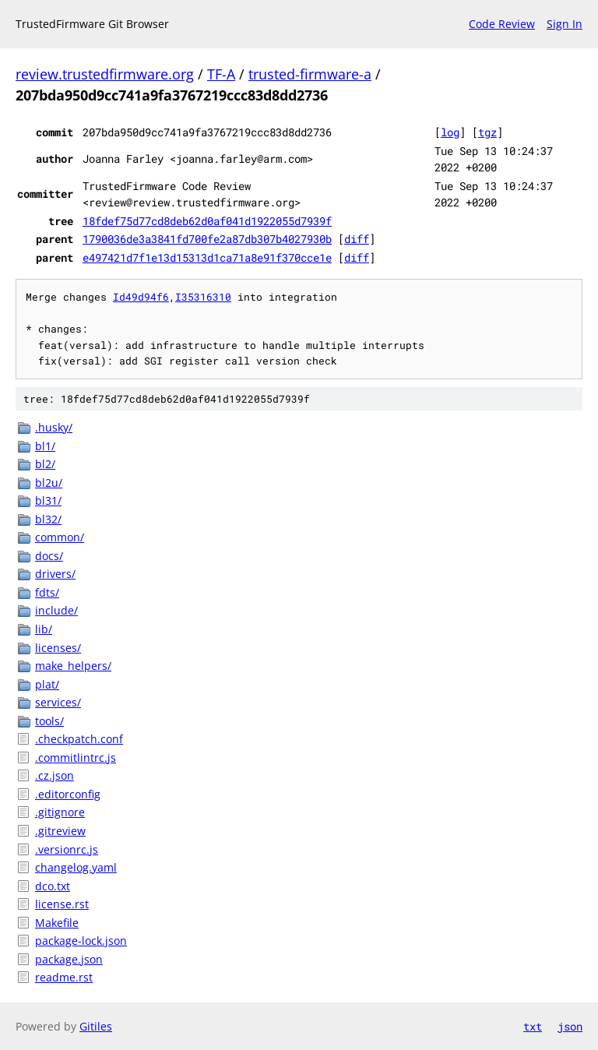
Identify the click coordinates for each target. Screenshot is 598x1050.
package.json (69, 959)
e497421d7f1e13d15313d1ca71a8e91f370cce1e (207, 257)
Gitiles (95, 1026)
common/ (59, 537)
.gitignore (60, 812)
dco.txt (52, 886)
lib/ (43, 629)
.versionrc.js (66, 849)
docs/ (49, 555)
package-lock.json (81, 940)
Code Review (502, 23)
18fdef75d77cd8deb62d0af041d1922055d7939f (207, 220)
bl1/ (45, 446)
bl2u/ (48, 482)
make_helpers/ (73, 665)
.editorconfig (67, 794)
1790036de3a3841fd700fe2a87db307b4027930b (207, 238)
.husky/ (53, 427)
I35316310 (203, 297)
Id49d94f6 (141, 297)
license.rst (62, 904)
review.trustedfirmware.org (105, 74)
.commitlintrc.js (75, 757)
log (450, 132)
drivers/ (55, 573)
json (570, 1026)
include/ (56, 610)
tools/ (49, 721)
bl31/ (48, 500)
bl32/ (48, 519)
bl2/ (45, 463)
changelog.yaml (76, 867)
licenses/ (58, 647)
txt (532, 1026)
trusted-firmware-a (309, 74)
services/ (58, 702)
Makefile (57, 922)
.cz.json (54, 775)
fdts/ (47, 592)
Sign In (564, 23)
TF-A (221, 74)
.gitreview (60, 830)
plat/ (47, 684)
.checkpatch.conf (79, 738)
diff (356, 238)
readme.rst (64, 977)
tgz (487, 132)
